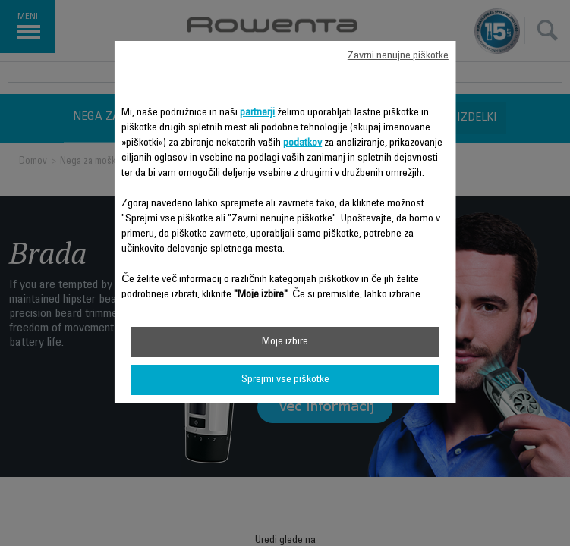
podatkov (302, 143)
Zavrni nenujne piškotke (398, 56)
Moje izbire (285, 342)
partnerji (257, 113)
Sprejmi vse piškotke (285, 380)
